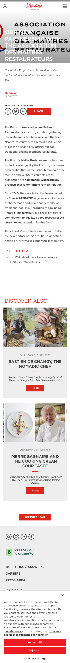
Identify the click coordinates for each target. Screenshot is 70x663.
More (35, 388)
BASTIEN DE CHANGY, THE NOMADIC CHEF (35, 364)
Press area (15, 580)
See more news (35, 517)
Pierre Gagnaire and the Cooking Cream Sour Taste (35, 461)
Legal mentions (14, 589)
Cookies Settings (35, 658)
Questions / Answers (25, 567)
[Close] (62, 595)
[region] (35, 627)
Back (38, 111)
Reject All (35, 650)
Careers (13, 573)
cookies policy (14, 631)
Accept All (35, 642)
